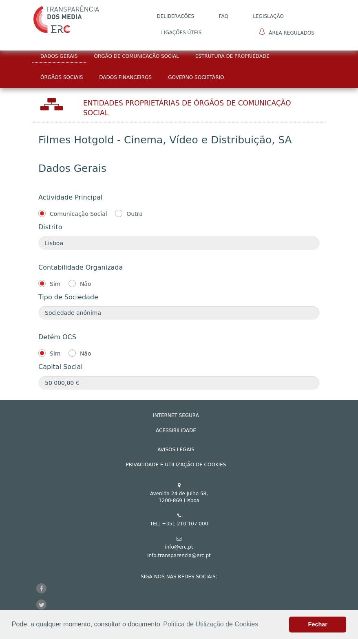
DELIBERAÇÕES (175, 16)
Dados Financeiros (125, 77)
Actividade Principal (70, 197)
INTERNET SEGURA (176, 415)
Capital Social (60, 367)
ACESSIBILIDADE (176, 430)
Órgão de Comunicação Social (136, 56)
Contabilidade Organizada (80, 267)
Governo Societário (196, 77)
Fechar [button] (317, 624)
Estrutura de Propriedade (232, 56)
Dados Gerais (58, 56)
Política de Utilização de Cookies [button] (210, 624)
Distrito (50, 227)
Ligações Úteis (181, 32)
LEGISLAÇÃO (268, 16)
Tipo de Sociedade (68, 297)
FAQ (223, 16)
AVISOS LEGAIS (175, 449)
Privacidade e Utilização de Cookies (176, 465)
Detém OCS (57, 337)
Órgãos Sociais (61, 77)
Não (85, 284)
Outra (134, 214)
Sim (55, 284)
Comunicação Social (78, 214)
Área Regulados (286, 32)
